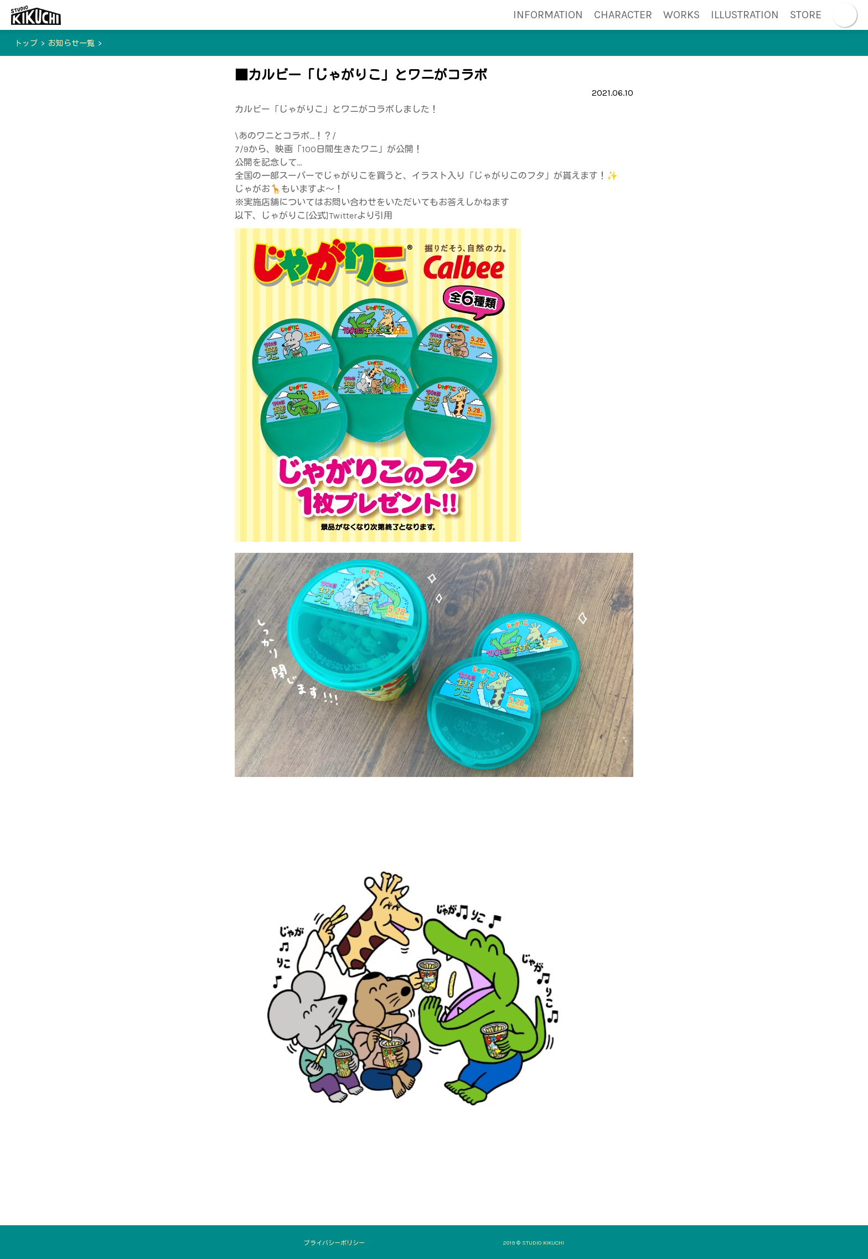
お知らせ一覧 (71, 43)
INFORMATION (548, 14)
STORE (806, 14)
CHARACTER (623, 14)
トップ (26, 43)
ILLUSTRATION (745, 14)
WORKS (681, 14)
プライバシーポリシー (334, 1243)
